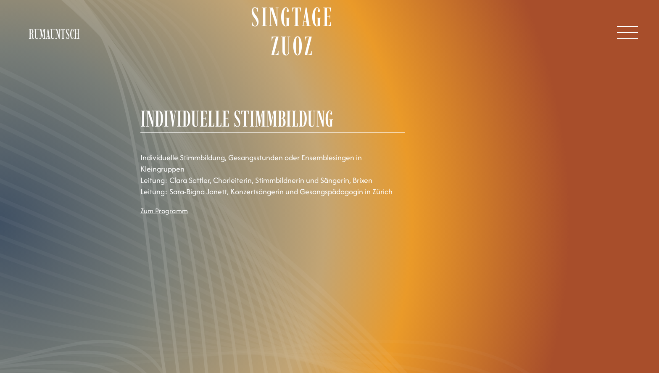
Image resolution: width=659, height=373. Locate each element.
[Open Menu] (627, 32)
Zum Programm (164, 211)
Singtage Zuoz (292, 31)
